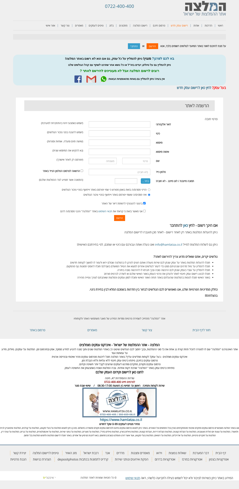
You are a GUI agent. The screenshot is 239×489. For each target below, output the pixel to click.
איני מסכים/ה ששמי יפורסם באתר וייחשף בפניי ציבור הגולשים (116, 194)
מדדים (120, 453)
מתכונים (123, 25)
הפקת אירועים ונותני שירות (131, 459)
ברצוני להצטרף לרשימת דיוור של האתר (124, 203)
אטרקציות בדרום (165, 459)
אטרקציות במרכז (192, 459)
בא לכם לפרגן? (163, 58)
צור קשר (65, 25)
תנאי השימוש (105, 211)
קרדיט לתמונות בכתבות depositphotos (83, 459)
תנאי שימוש (132, 478)
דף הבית (220, 453)
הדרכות (208, 25)
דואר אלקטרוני (163, 124)
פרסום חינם (159, 25)
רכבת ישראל (91, 453)
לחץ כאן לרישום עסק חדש (194, 87)
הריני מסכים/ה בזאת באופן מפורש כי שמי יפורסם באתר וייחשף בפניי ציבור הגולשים (106, 189)
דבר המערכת (201, 453)
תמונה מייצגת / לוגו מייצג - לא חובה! (175, 181)
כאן (185, 225)
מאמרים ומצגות (140, 453)
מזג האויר (71, 453)
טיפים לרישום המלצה (46, 453)
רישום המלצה (140, 25)
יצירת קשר (19, 453)
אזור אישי (50, 25)
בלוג (111, 25)
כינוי (158, 133)
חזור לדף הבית (201, 330)
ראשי (220, 25)
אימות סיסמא (162, 151)
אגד (107, 453)
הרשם (119, 218)
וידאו (159, 453)
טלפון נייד (161, 172)
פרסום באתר (37, 330)
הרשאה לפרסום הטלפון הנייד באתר (61, 171)
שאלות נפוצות (177, 453)
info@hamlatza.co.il (168, 244)
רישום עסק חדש (179, 25)
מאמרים (79, 25)
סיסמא (159, 142)
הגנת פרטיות (18, 459)
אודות (196, 25)
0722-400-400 (119, 6)
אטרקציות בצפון (219, 459)
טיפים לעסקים (96, 25)
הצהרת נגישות (42, 459)
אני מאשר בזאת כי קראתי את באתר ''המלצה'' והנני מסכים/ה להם (103, 211)
